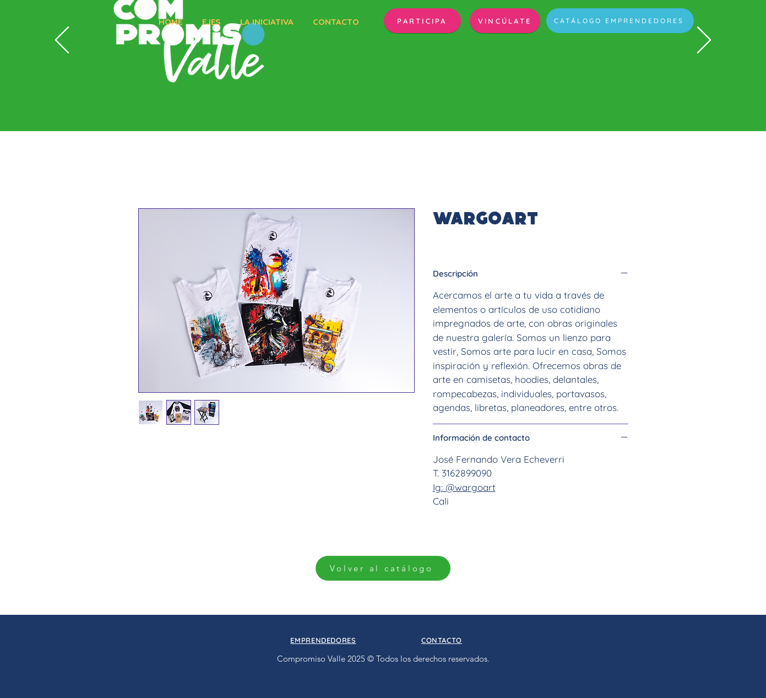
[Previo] (62, 40)
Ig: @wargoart (464, 487)
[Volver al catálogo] (383, 568)
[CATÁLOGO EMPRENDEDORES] (620, 20)
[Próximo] (704, 40)
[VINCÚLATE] (505, 20)
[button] (422, 20)
